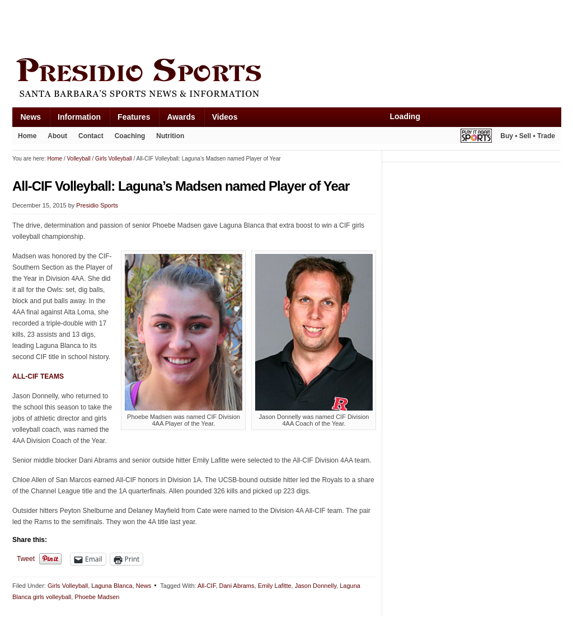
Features (134, 116)
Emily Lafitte (275, 585)
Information (79, 116)
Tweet (26, 559)
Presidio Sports (286, 79)
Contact (91, 136)
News (31, 116)
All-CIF (206, 585)
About (57, 136)
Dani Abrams (237, 585)
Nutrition (170, 136)
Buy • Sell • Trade (527, 136)
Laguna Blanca (111, 585)
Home (27, 136)
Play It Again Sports (476, 137)
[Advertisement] (216, 26)
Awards (181, 116)
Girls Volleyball (68, 585)
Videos (225, 116)
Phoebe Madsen (96, 596)
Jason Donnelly (315, 585)
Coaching (130, 136)
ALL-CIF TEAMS (38, 376)
